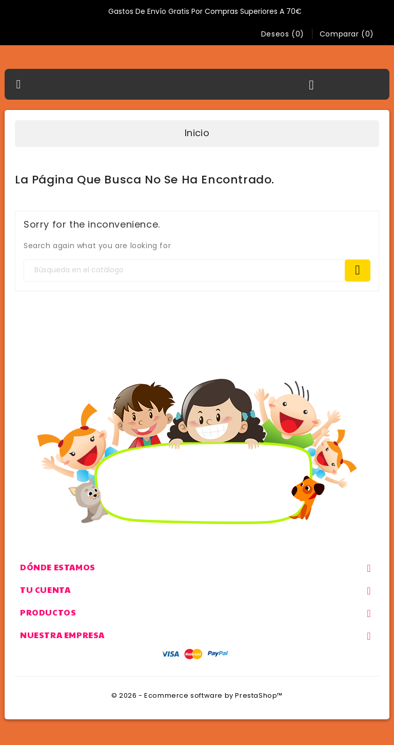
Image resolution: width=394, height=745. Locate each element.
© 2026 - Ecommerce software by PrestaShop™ (197, 695)
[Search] (197, 270)
